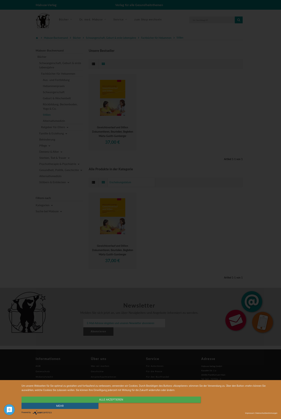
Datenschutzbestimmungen (266, 413)
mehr (239, 406)
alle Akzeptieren (111, 406)
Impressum (249, 413)
